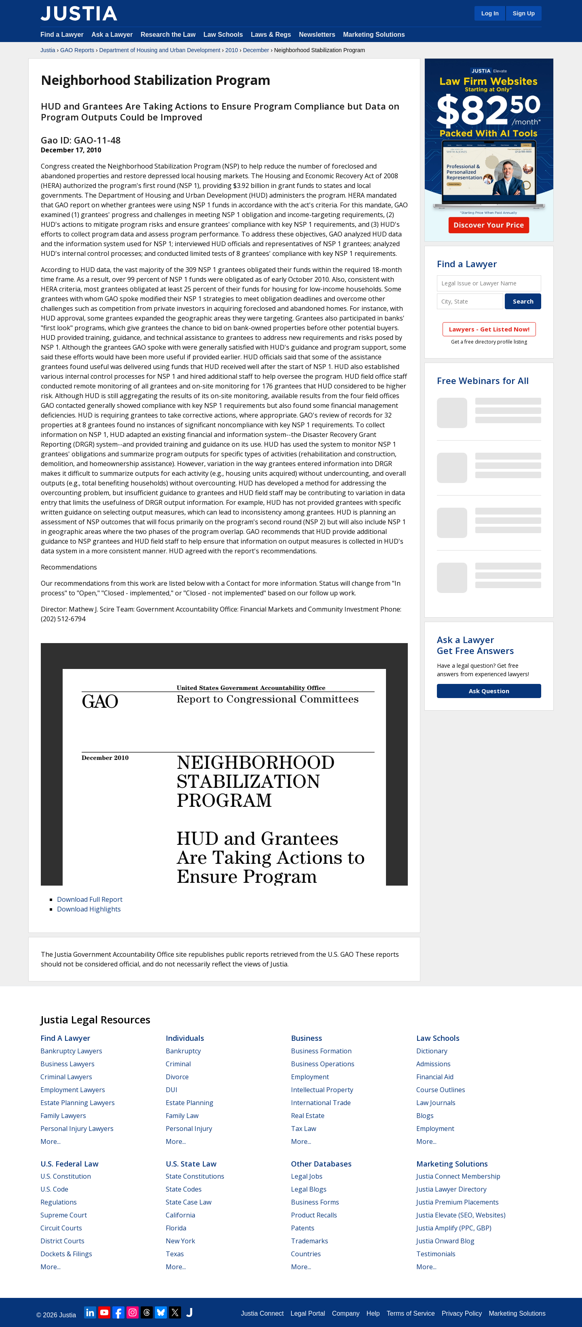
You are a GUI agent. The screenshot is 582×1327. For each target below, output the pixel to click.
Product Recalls (314, 1215)
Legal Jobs (307, 1176)
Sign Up (524, 13)
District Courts (62, 1240)
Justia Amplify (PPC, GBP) (453, 1228)
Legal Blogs (309, 1189)
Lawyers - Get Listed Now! (489, 329)
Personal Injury (189, 1128)
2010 (232, 50)
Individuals (185, 1038)
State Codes (184, 1189)
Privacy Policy (462, 1313)
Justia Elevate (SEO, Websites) (461, 1215)
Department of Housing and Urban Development (160, 50)
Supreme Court (63, 1215)
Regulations (58, 1202)
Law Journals (435, 1102)
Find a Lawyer (62, 34)
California (180, 1215)
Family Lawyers (63, 1115)
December (256, 50)
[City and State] (470, 301)
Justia (47, 50)
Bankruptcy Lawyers (71, 1050)
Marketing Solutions (374, 34)
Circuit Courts (61, 1228)
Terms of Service (411, 1313)
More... (50, 1141)
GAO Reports (77, 50)
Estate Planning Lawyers (77, 1102)
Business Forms (315, 1202)
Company (345, 1313)
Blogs (425, 1115)
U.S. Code (54, 1189)
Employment (310, 1076)
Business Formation (321, 1050)
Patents (302, 1228)
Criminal (178, 1063)
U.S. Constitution (65, 1176)
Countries (306, 1253)
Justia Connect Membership (458, 1176)
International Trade (321, 1102)
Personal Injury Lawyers (77, 1128)
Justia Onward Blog (445, 1240)
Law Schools (223, 34)
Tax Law (303, 1128)
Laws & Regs (271, 34)
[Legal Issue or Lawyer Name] (489, 283)
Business (306, 1038)
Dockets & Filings (66, 1253)
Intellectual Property (322, 1089)
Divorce (177, 1076)
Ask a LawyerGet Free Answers (475, 644)
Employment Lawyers (72, 1089)
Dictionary (431, 1050)
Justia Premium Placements (457, 1202)
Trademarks (309, 1240)
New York (180, 1240)
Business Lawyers (67, 1063)
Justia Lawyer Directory (451, 1189)
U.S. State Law (191, 1164)
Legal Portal (308, 1313)
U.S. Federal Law (69, 1164)
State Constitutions (195, 1176)
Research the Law (168, 34)
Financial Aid (434, 1076)
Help (373, 1313)
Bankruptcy (183, 1050)
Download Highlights (89, 909)
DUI (171, 1089)
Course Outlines (440, 1089)
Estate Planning (189, 1102)
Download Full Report (89, 899)
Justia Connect (262, 1313)
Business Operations (322, 1063)
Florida (176, 1228)
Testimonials (435, 1253)
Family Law (182, 1115)
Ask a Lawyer (113, 34)
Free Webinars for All (483, 380)
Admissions (433, 1063)
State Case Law (188, 1202)
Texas (175, 1253)
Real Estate (308, 1115)
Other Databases (321, 1164)
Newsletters (317, 34)
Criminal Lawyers (66, 1076)
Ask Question (489, 691)
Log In (490, 13)
